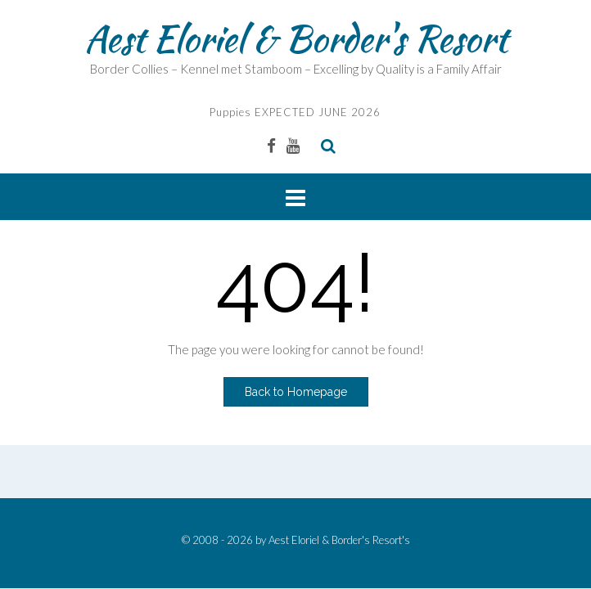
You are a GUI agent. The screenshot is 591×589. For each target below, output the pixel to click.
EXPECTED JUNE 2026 (316, 112)
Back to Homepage (296, 391)
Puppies (230, 112)
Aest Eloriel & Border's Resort (296, 38)
